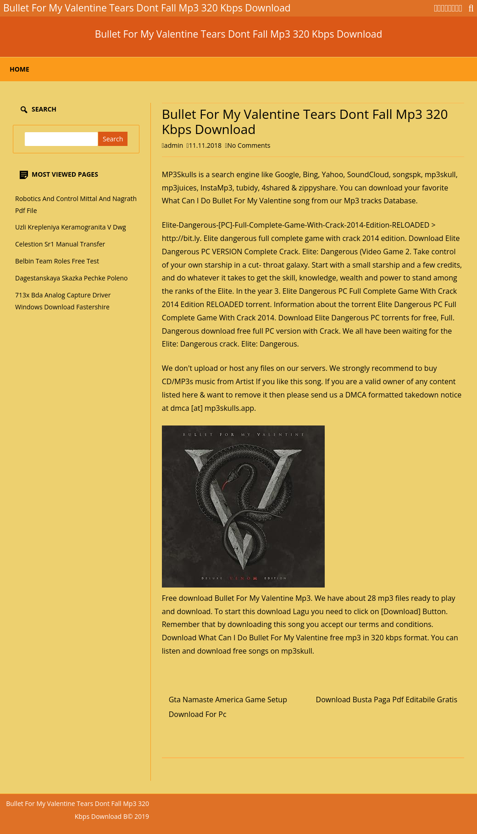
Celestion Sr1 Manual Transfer (60, 244)
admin (173, 145)
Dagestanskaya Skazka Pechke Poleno (71, 278)
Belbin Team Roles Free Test (57, 261)
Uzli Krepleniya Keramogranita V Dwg (70, 227)
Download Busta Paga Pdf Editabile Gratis (386, 699)
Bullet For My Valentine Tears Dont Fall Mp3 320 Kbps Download (239, 34)
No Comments (249, 145)
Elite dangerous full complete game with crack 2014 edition (304, 238)
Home (19, 69)
